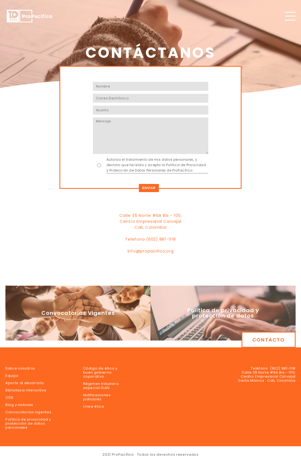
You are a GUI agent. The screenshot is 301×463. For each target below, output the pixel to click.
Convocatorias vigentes (28, 412)
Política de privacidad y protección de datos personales (28, 423)
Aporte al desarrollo (24, 383)
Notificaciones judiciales (97, 397)
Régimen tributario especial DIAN (101, 386)
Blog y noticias (19, 405)
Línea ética (93, 406)
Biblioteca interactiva (25, 390)
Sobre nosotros (20, 368)
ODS (9, 397)
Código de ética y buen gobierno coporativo (100, 372)
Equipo (12, 376)
